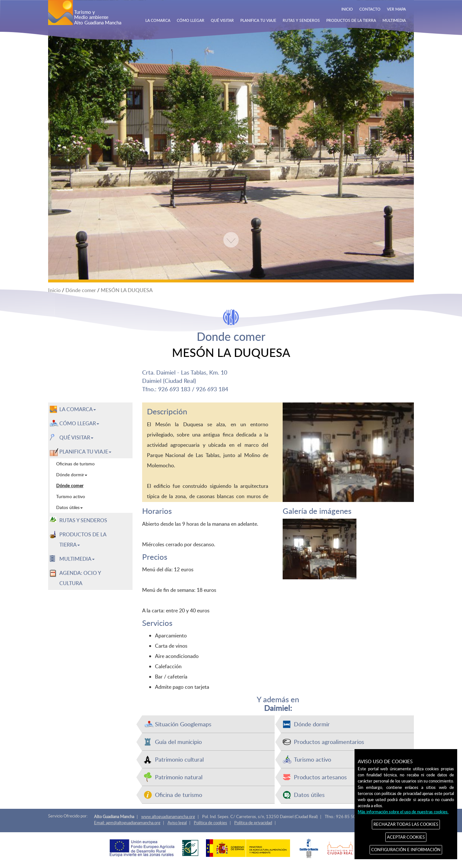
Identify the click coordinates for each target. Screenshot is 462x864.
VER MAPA (396, 9)
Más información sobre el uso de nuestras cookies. (403, 812)
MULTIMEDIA (394, 20)
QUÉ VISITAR (222, 20)
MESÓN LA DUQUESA (127, 290)
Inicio (54, 290)
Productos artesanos (320, 777)
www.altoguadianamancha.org (168, 816)
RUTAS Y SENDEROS (301, 20)
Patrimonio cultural (179, 759)
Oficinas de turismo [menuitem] (75, 464)
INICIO (347, 9)
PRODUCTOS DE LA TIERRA (351, 20)
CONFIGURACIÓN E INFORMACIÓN (406, 849)
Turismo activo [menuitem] (70, 496)
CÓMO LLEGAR (190, 20)
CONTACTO (370, 9)
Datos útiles (309, 795)
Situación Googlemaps (183, 724)
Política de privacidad (253, 822)
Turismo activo (312, 759)
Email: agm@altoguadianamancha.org (127, 822)
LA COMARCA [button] (77, 409)
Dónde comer (80, 290)
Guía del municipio (178, 742)
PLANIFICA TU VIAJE (258, 20)
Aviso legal (177, 822)
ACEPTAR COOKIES (406, 837)
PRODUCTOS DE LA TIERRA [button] (83, 539)
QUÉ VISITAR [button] (76, 437)
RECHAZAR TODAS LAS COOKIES (405, 824)
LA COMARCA (157, 20)
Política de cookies (210, 822)
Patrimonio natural (178, 777)
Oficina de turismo (178, 795)
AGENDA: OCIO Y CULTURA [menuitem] (80, 578)
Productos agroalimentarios (329, 742)
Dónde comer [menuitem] (69, 485)
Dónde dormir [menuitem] (71, 474)
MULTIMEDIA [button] (77, 558)
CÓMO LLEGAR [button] (79, 423)
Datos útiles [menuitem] (69, 507)
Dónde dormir (312, 724)
